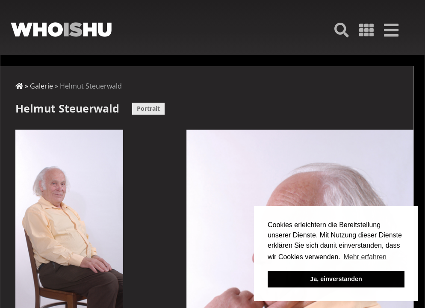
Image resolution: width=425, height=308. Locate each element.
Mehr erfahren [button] (365, 257)
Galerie (41, 86)
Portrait (148, 108)
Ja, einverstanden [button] (336, 278)
